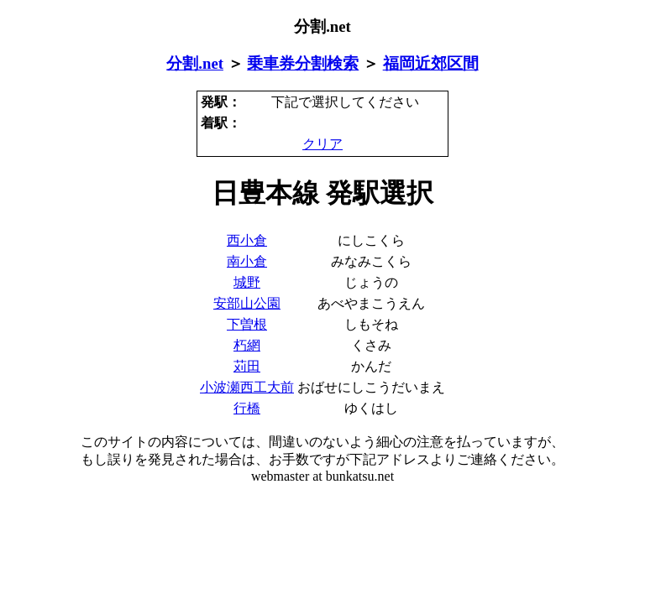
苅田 (246, 366)
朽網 (246, 345)
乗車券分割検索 (303, 63)
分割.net (194, 63)
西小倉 (247, 240)
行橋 (246, 408)
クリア (322, 144)
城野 (246, 282)
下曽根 (247, 324)
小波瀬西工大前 (247, 387)
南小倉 (247, 261)
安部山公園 (247, 303)
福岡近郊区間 (431, 63)
